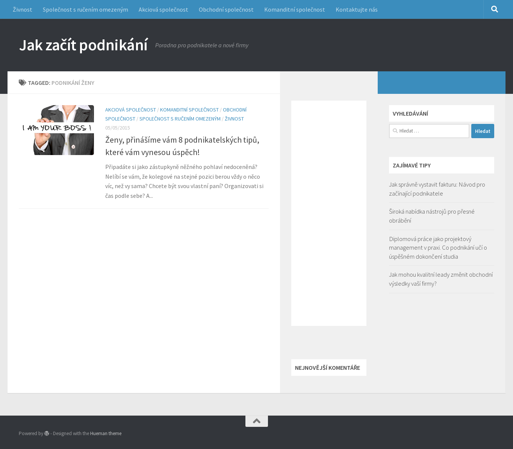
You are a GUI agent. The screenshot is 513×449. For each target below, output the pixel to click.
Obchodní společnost (226, 9)
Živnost (22, 9)
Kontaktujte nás (357, 9)
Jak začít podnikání (83, 44)
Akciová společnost (163, 9)
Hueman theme (105, 433)
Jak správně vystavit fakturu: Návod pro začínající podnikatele (437, 188)
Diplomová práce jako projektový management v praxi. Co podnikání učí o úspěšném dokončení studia (438, 248)
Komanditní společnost (294, 9)
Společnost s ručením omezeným (85, 9)
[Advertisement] (328, 213)
